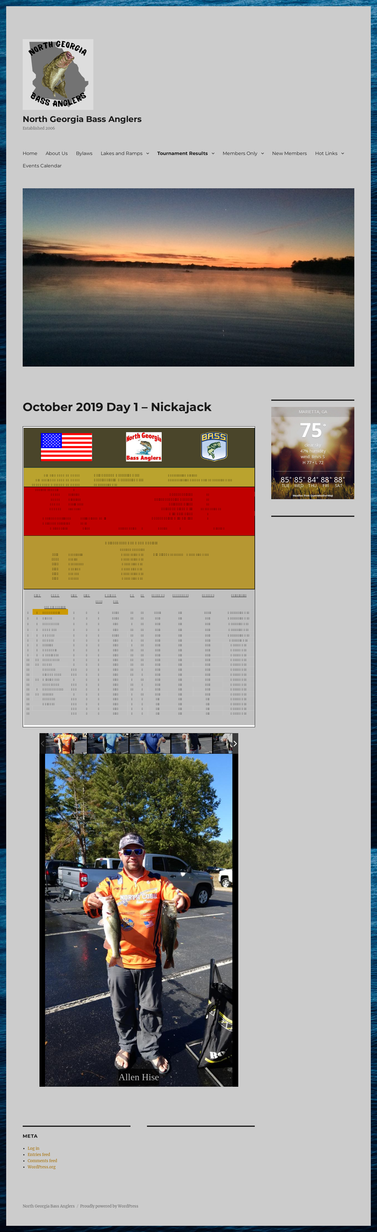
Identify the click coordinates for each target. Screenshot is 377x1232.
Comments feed (42, 1160)
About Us (57, 153)
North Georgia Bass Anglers (82, 119)
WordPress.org (42, 1167)
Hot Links (326, 153)
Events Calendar (42, 166)
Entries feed (39, 1154)
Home (30, 153)
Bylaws (84, 153)
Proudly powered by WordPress (109, 1206)
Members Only (240, 153)
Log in (33, 1148)
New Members (289, 153)
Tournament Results (182, 153)
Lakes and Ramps (122, 153)
